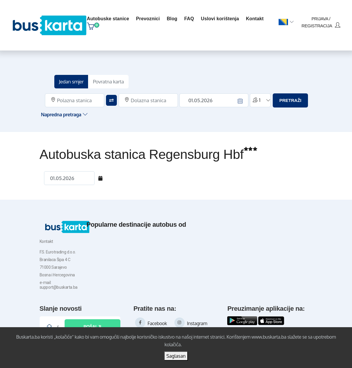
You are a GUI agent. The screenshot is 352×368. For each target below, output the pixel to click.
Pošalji (92, 323)
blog (173, 16)
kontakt (256, 16)
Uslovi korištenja (221, 16)
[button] (286, 20)
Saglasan (176, 356)
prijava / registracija (321, 20)
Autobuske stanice (109, 16)
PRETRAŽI (290, 97)
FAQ (190, 16)
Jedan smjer (71, 78)
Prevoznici (149, 16)
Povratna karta (108, 78)
